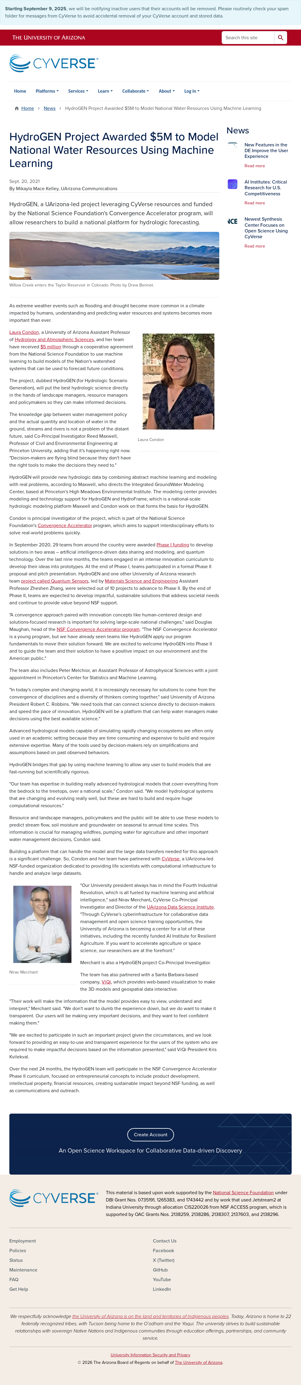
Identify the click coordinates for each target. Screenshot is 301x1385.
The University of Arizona (198, 1362)
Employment (22, 1241)
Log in (190, 91)
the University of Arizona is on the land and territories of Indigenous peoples (150, 1316)
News (49, 108)
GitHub (160, 1270)
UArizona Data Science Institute (180, 907)
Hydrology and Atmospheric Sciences (54, 340)
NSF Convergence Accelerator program (98, 629)
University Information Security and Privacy (150, 1355)
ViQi (106, 982)
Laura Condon (24, 332)
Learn (103, 91)
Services (76, 91)
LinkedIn (162, 1289)
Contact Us (164, 1241)
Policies (17, 1251)
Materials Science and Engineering (141, 581)
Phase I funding (173, 545)
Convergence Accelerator (65, 526)
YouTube (162, 1280)
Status (16, 1260)
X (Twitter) (163, 1260)
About (165, 91)
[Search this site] (248, 37)
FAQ (13, 1280)
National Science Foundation (243, 1193)
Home (20, 91)
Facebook (163, 1251)
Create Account (150, 1135)
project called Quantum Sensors (54, 581)
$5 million (50, 347)
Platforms (45, 91)
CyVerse (170, 859)
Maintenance (23, 1270)
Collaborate (134, 91)
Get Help (18, 1289)
